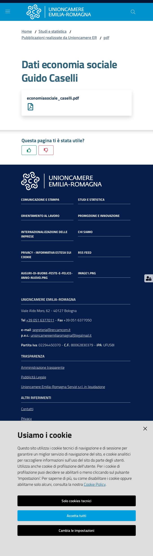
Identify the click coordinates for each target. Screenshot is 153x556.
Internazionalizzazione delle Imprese (44, 234)
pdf (106, 38)
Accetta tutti (76, 515)
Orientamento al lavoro (40, 216)
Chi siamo (85, 232)
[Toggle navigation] (7, 11)
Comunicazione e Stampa (40, 200)
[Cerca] (133, 12)
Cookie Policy (95, 484)
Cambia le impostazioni (76, 530)
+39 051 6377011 (40, 320)
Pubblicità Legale (33, 377)
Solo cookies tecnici (76, 501)
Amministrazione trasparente (43, 368)
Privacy (26, 419)
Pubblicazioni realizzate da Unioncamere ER (59, 38)
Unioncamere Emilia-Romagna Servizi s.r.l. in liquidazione (63, 387)
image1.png (87, 273)
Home (27, 31)
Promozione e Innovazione (99, 216)
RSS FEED (84, 253)
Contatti (27, 409)
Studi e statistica (53, 31)
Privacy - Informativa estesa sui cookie (46, 255)
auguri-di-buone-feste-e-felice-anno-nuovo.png (47, 275)
